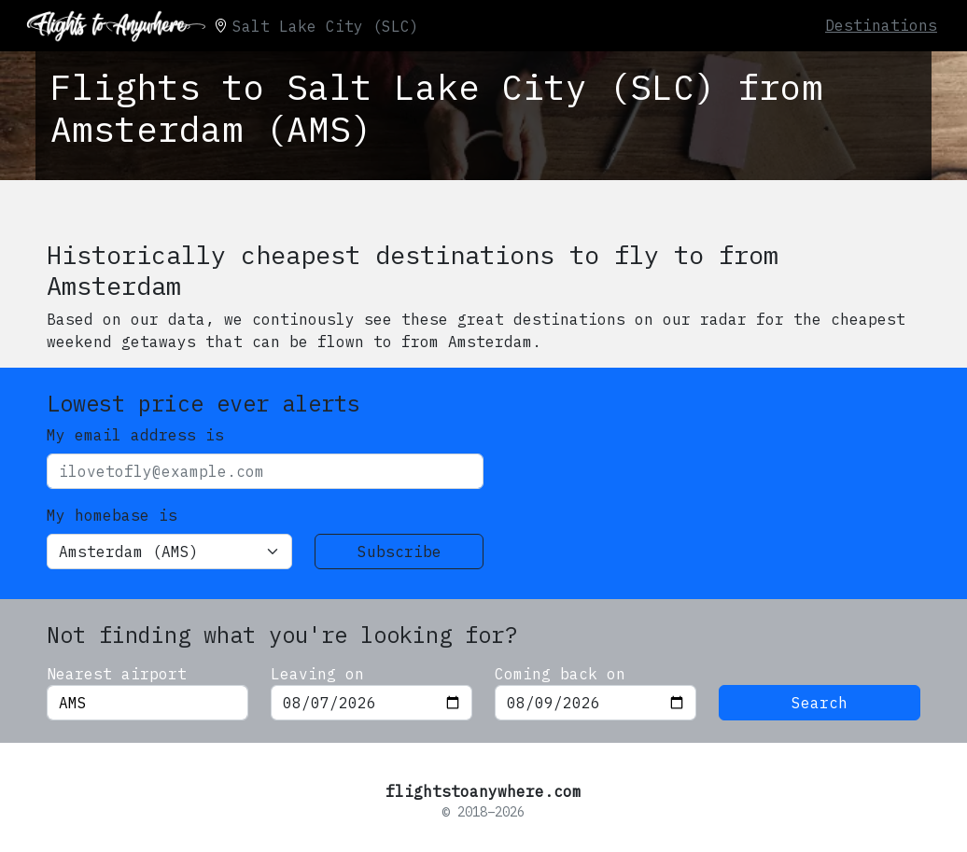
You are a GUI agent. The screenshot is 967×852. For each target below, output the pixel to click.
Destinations (881, 25)
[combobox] (147, 702)
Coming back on (560, 673)
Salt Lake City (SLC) (325, 26)
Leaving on (317, 673)
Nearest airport (117, 673)
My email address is (135, 435)
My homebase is (112, 515)
